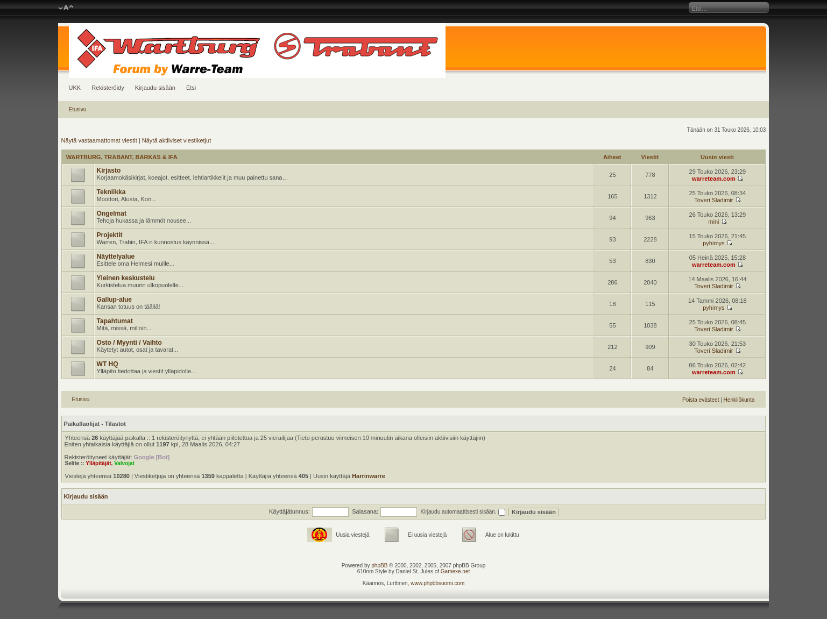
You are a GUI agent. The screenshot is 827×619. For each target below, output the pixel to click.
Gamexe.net (455, 571)
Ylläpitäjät (98, 463)
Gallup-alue (114, 299)
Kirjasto (109, 170)
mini (713, 221)
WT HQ (107, 364)
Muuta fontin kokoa (66, 8)
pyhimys (713, 243)
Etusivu (78, 109)
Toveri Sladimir (713, 200)
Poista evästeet (700, 400)
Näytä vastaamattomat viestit (99, 140)
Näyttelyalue (116, 256)
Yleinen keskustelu (126, 278)
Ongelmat (111, 213)
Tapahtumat (115, 321)
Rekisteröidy (107, 87)
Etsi (191, 87)
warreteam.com (714, 178)
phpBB (379, 565)
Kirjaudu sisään (155, 87)
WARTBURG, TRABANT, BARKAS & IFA (122, 157)
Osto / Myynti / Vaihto (129, 342)
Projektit (110, 235)
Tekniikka (111, 192)
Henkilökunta (739, 400)
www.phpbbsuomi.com (437, 583)
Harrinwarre (368, 476)
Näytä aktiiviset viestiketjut (176, 140)
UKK (75, 87)
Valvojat (124, 463)
